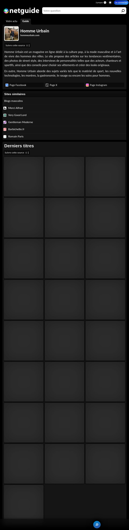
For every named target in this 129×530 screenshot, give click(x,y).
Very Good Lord (14, 115)
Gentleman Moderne (18, 122)
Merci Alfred (13, 108)
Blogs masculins (13, 101)
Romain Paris (13, 136)
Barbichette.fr (13, 129)
